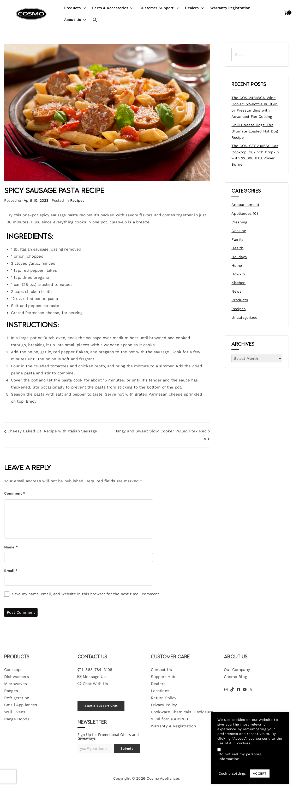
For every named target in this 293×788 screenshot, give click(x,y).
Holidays (239, 257)
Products (75, 8)
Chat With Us (95, 683)
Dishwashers (16, 676)
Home (236, 265)
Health (237, 248)
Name (11, 547)
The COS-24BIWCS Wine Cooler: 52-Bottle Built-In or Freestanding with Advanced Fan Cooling (254, 107)
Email (10, 571)
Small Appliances (20, 705)
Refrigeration (16, 698)
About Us (75, 19)
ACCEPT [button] (259, 773)
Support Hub (163, 676)
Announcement (245, 204)
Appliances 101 (244, 213)
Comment (14, 493)
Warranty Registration (230, 8)
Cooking (238, 231)
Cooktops (13, 669)
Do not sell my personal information (240, 756)
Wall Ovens (15, 712)
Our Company (237, 669)
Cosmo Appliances (163, 778)
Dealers (194, 8)
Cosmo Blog (235, 676)
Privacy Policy (164, 705)
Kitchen (238, 283)
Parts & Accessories (112, 8)
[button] (83, 8)
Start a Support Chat (101, 706)
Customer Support (159, 8)
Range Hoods (16, 719)
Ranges (11, 690)
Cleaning (239, 222)
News (236, 291)
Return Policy (164, 698)
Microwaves (15, 683)
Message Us (94, 676)
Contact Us (161, 669)
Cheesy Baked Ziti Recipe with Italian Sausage (52, 431)
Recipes (77, 200)
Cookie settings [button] (232, 773)
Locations (160, 690)
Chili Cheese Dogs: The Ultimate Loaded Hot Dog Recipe (254, 131)
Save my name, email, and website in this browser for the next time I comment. (86, 594)
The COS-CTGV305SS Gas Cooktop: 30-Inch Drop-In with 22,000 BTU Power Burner (255, 155)
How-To (238, 274)
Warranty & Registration (173, 726)
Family (237, 239)
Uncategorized (244, 317)
